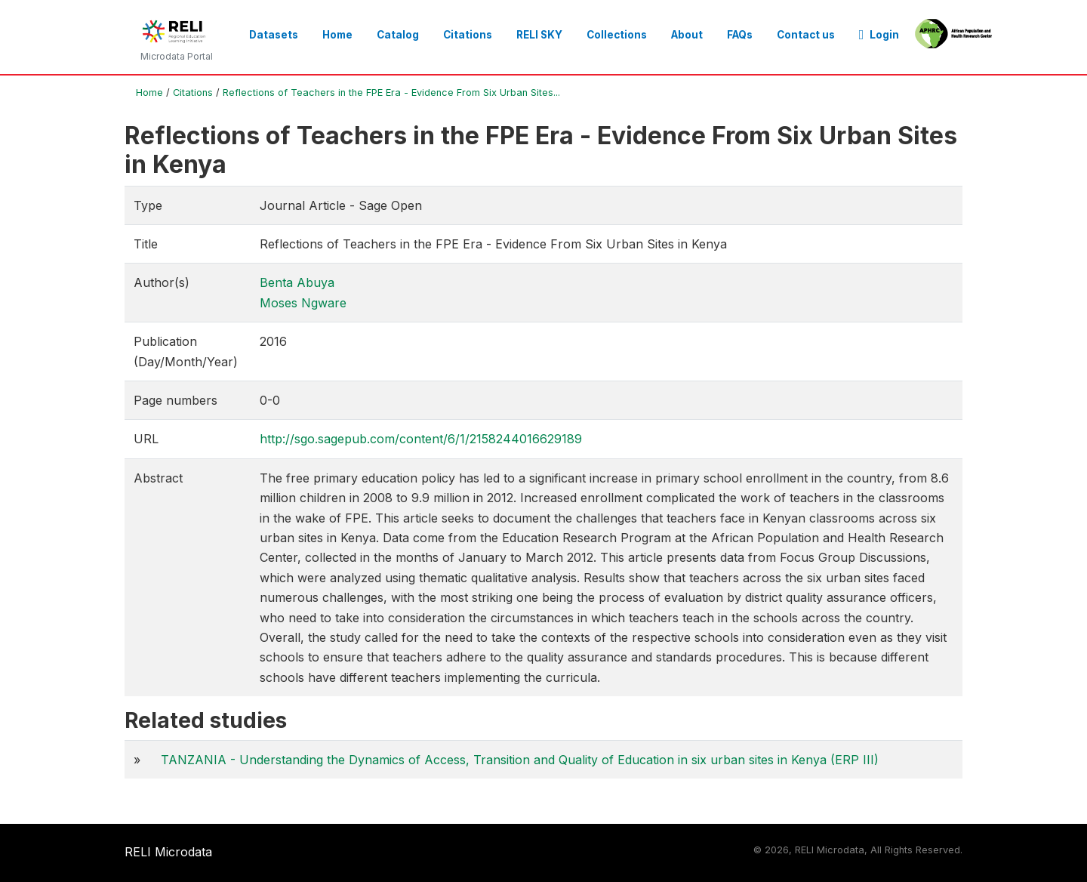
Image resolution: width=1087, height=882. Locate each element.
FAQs (740, 35)
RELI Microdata (168, 851)
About (687, 35)
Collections (617, 35)
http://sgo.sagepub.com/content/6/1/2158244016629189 (421, 438)
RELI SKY (539, 35)
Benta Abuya (297, 282)
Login (879, 35)
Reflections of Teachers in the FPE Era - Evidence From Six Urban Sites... (391, 92)
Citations (467, 35)
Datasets (273, 35)
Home (337, 35)
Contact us (806, 35)
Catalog (398, 35)
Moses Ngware (303, 302)
